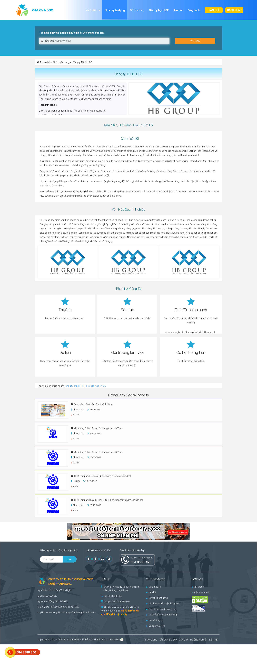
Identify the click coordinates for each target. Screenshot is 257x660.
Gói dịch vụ (137, 10)
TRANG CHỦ (151, 639)
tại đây (123, 614)
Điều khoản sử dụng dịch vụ (161, 609)
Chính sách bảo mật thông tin (162, 603)
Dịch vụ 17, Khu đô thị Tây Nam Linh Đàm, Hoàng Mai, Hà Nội (121, 588)
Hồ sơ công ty (154, 620)
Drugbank (194, 10)
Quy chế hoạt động (157, 598)
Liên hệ (151, 592)
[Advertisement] (59, 651)
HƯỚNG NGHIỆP (198, 639)
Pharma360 (73, 639)
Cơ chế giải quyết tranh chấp (162, 614)
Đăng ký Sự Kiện (155, 625)
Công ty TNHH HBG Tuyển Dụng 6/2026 (85, 386)
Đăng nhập (234, 10)
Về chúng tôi (153, 586)
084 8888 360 (141, 562)
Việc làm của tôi (201, 592)
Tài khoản (198, 586)
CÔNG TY (183, 639)
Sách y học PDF (159, 10)
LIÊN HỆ (213, 639)
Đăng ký (213, 10)
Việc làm (91, 10)
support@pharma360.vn (117, 601)
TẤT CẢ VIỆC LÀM (168, 639)
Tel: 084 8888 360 (113, 596)
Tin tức (178, 10)
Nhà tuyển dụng (115, 10)
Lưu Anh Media (112, 639)
